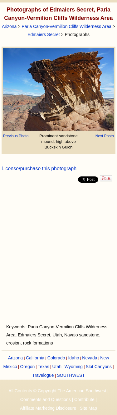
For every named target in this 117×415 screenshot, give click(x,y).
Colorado (56, 357)
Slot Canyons (99, 366)
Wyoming (74, 366)
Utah (56, 366)
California (35, 357)
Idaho (73, 357)
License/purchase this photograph (39, 168)
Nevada (89, 357)
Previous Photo (15, 136)
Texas (43, 366)
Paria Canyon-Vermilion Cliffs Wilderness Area (66, 26)
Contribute (84, 399)
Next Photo (104, 136)
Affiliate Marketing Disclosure (48, 408)
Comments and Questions (45, 399)
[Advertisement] (58, 253)
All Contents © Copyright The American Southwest (57, 390)
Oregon (27, 366)
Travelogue (43, 375)
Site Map (88, 408)
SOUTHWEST (71, 375)
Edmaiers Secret (43, 34)
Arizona (9, 26)
